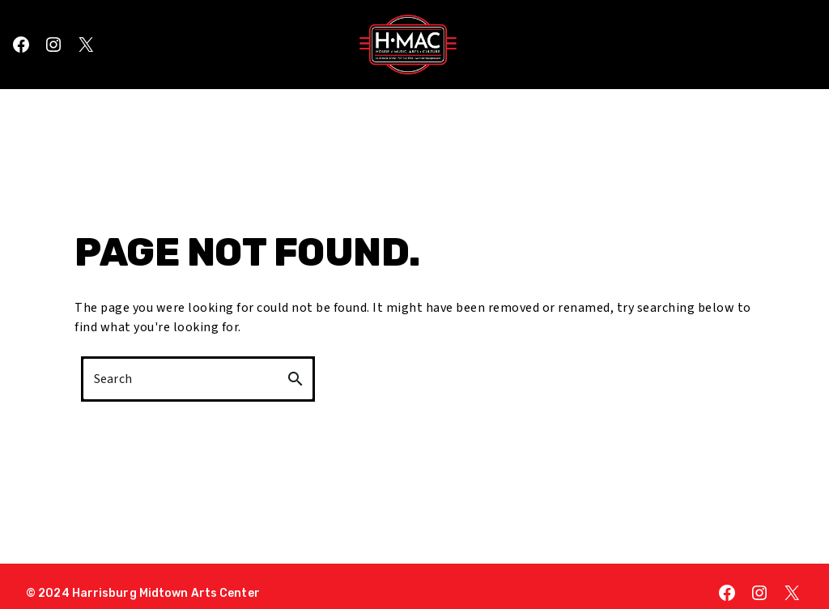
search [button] (295, 379)
